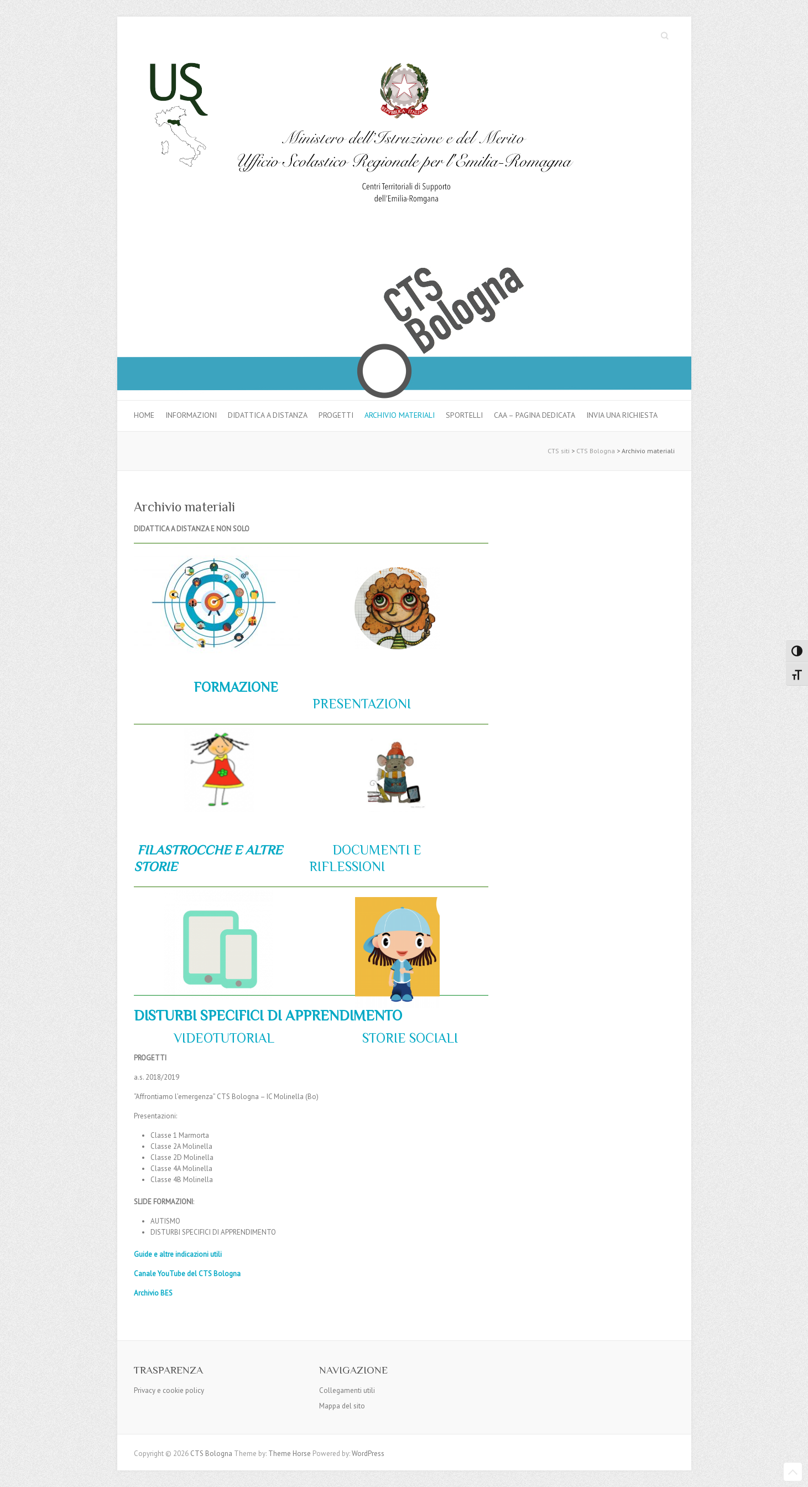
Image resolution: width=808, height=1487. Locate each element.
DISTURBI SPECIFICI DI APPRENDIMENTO (213, 1232)
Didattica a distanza (267, 415)
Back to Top (792, 1471)
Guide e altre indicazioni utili (178, 1254)
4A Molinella (191, 1168)
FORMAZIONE (236, 687)
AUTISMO (165, 1221)
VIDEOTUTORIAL (220, 1037)
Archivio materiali (399, 415)
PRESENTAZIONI (360, 703)
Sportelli (464, 415)
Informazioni (191, 415)
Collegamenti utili (347, 1390)
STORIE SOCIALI (408, 1037)
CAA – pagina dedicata (534, 415)
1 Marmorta (191, 1135)
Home (144, 415)
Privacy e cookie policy (169, 1390)
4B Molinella (193, 1179)
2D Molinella (193, 1157)
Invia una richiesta (622, 415)
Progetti (336, 415)
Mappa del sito (342, 1406)
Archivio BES (153, 1293)
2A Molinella (192, 1146)
